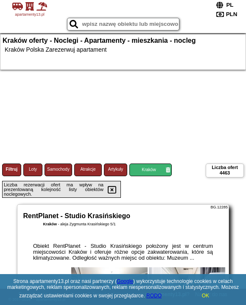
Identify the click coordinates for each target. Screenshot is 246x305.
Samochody (58, 169)
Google (125, 281)
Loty (33, 169)
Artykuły (115, 169)
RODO (154, 296)
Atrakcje (87, 169)
